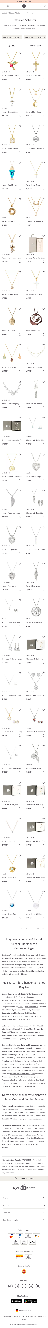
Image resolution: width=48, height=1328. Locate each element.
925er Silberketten (9, 961)
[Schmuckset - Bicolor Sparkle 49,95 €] (36, 832)
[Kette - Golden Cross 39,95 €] (36, 285)
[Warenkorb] (45, 6)
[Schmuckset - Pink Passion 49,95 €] (36, 869)
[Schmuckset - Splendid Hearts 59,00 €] (36, 650)
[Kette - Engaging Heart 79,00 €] (12, 541)
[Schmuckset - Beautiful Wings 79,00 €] (36, 504)
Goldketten (37, 958)
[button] (34, 6)
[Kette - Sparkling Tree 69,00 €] (36, 614)
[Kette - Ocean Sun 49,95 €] (12, 905)
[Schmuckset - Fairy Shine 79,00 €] (36, 431)
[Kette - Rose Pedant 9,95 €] (12, 322)
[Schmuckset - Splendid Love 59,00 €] (36, 686)
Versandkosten (32, 1316)
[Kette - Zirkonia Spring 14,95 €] (12, 395)
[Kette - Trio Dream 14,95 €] (12, 358)
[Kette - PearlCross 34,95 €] (36, 176)
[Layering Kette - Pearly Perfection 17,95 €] (36, 358)
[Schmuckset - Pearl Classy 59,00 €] (12, 686)
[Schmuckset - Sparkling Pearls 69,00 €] (12, 431)
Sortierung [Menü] (36, 46)
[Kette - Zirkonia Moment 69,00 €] (36, 541)
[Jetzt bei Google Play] (30, 1301)
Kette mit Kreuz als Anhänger (17, 1029)
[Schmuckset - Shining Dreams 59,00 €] (12, 759)
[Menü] (12, 46)
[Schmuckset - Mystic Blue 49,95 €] (12, 796)
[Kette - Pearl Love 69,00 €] (12, 577)
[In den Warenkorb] (19, 79)
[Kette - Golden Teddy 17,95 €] (12, 285)
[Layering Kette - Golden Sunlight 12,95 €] (36, 213)
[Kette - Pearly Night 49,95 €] (12, 832)
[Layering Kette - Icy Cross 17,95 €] (36, 249)
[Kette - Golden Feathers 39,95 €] (12, 67)
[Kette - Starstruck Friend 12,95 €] (12, 249)
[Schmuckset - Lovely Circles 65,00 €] (12, 650)
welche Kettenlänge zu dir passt (22, 1073)
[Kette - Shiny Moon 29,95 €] (36, 103)
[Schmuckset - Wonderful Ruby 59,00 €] (36, 723)
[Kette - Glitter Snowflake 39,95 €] (36, 140)
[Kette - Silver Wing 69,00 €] (36, 577)
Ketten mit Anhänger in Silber (18, 997)
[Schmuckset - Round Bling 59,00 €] (12, 723)
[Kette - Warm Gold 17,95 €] (36, 322)
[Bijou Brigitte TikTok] (10, 1286)
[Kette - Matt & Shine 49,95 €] (36, 905)
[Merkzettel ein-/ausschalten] (19, 53)
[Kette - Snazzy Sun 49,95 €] (12, 869)
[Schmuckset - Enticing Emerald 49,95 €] (36, 796)
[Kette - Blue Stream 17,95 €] (12, 176)
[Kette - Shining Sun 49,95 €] (12, 213)
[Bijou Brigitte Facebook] (24, 1286)
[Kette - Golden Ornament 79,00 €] (12, 468)
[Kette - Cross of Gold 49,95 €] (12, 103)
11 (38, 928)
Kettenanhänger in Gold (11, 1000)
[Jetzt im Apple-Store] (16, 1301)
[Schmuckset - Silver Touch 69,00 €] (12, 614)
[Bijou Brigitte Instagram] (17, 1286)
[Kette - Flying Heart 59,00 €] (36, 759)
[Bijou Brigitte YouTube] (37, 1286)
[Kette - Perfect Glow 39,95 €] (12, 140)
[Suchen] (8, 6)
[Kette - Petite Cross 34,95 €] (36, 67)
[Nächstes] (43, 928)
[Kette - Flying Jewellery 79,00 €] (12, 504)
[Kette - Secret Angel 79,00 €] (36, 468)
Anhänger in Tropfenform (28, 1006)
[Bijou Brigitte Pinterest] (30, 1286)
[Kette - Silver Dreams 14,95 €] (36, 395)
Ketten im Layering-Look (11, 1064)
